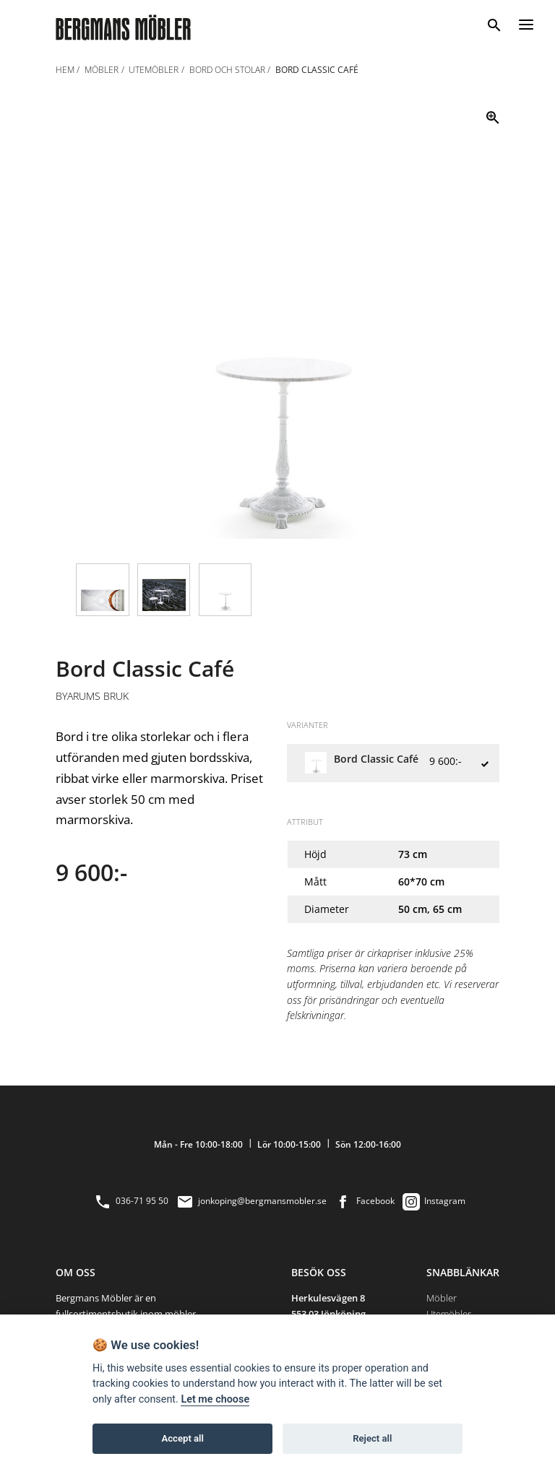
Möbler (441, 1297)
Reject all (372, 1438)
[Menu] (526, 22)
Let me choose (215, 1399)
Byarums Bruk (92, 696)
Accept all (183, 1438)
